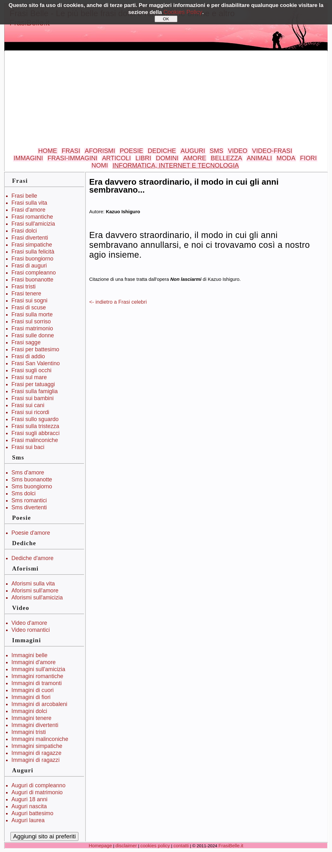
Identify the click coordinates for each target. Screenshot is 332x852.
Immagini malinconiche (39, 739)
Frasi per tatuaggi (33, 384)
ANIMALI (259, 158)
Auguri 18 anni (29, 799)
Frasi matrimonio (32, 328)
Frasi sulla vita (29, 203)
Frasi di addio (28, 356)
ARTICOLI (116, 158)
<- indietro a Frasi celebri (118, 302)
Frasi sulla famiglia (34, 391)
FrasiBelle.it (230, 845)
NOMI (99, 165)
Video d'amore (29, 623)
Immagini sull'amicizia (38, 669)
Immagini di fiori (30, 697)
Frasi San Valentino (35, 363)
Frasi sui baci (27, 447)
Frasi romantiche (32, 217)
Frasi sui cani (27, 405)
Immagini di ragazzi (35, 760)
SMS (216, 150)
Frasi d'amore (28, 210)
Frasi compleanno (33, 272)
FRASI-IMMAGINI (72, 158)
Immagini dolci (29, 711)
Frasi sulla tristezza (35, 426)
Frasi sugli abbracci (35, 433)
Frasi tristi (23, 286)
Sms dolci (23, 493)
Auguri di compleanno (38, 785)
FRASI (71, 150)
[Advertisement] (166, 99)
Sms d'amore (27, 472)
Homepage (100, 845)
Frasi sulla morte (32, 314)
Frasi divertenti (29, 237)
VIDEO (238, 150)
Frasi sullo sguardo (35, 419)
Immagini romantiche (37, 676)
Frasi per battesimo (35, 349)
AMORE (194, 158)
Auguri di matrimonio (37, 792)
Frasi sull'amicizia (33, 224)
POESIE (131, 150)
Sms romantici (29, 500)
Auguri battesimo (32, 813)
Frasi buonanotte (32, 279)
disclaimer (126, 845)
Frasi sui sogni (29, 300)
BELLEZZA (226, 158)
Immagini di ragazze (36, 753)
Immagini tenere (31, 718)
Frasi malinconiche (34, 440)
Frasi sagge (26, 342)
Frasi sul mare (29, 377)
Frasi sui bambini (32, 398)
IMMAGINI (28, 158)
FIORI (308, 158)
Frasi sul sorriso (31, 321)
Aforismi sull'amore (34, 590)
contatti (181, 845)
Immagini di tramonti (36, 683)
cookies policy (155, 845)
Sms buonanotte (31, 479)
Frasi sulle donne (32, 335)
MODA (285, 158)
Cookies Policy (183, 12)
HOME (47, 150)
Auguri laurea (28, 820)
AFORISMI (100, 150)
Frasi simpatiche (31, 244)
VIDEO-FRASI (272, 150)
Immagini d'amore (33, 662)
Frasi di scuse (28, 307)
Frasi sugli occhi (31, 370)
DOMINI (167, 158)
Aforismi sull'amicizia (37, 597)
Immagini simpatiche (36, 746)
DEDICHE (162, 150)
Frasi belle (24, 196)
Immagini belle (29, 655)
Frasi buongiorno (32, 258)
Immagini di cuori (32, 690)
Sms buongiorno (31, 486)
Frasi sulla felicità (32, 251)
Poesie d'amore (30, 533)
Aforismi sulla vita (33, 583)
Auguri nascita (29, 806)
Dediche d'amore (32, 558)
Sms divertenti (29, 507)
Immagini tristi (28, 732)
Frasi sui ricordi (30, 412)
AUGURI (193, 150)
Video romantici (30, 630)
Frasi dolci (24, 231)
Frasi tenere (26, 293)
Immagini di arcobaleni (39, 704)
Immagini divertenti (34, 725)
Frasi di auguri (29, 265)
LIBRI (143, 158)
